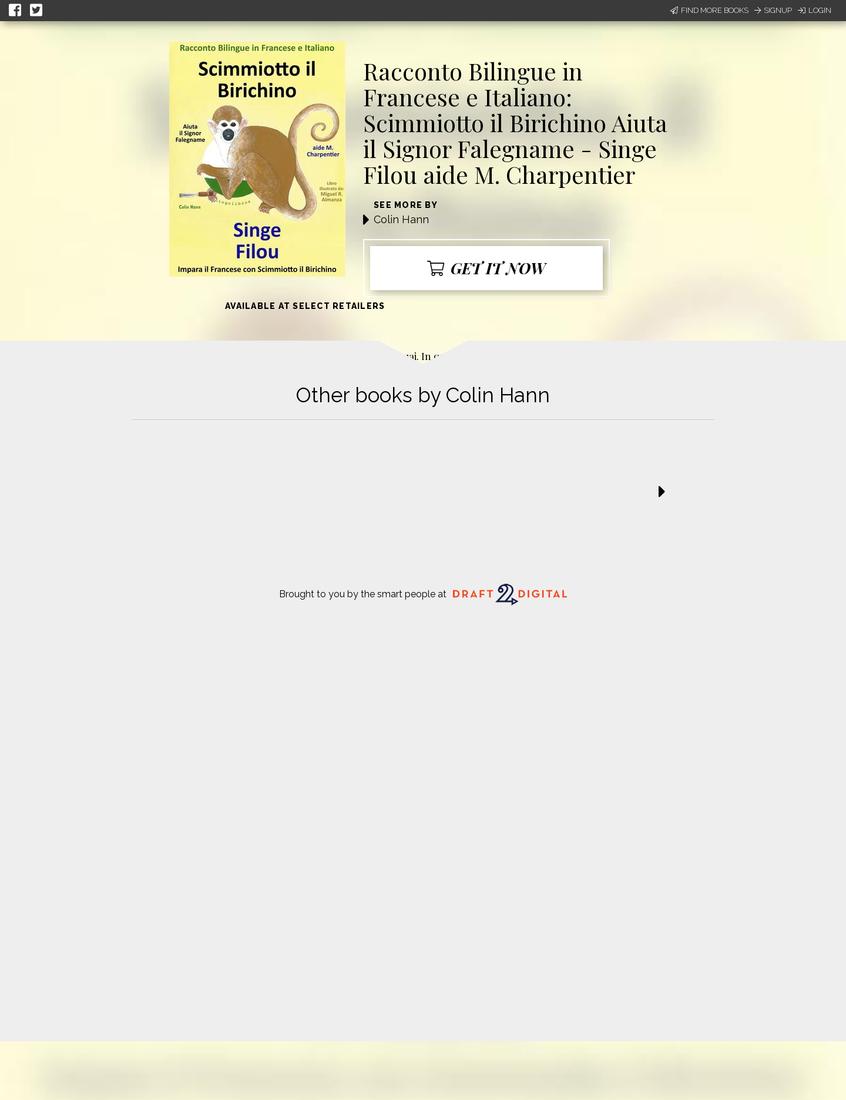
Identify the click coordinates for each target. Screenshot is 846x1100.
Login (814, 10)
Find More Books (709, 10)
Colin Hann (401, 219)
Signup (773, 10)
